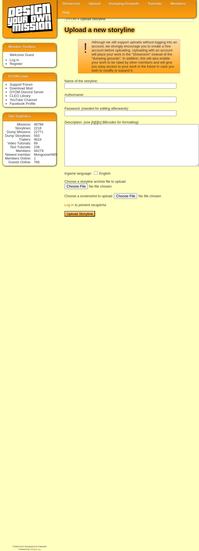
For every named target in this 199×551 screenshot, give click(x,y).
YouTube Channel (23, 100)
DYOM (71, 19)
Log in (69, 205)
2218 (37, 128)
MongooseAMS (45, 155)
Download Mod (21, 88)
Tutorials (155, 4)
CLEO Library (20, 96)
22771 (39, 132)
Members (178, 4)
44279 (39, 151)
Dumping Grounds (124, 4)
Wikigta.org (35, 549)
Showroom (71, 4)
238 (36, 147)
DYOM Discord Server (27, 92)
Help (66, 13)
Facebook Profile (22, 104)
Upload (94, 4)
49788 (39, 124)
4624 (37, 139)
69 (36, 143)
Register (16, 64)
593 (36, 136)
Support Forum (21, 84)
